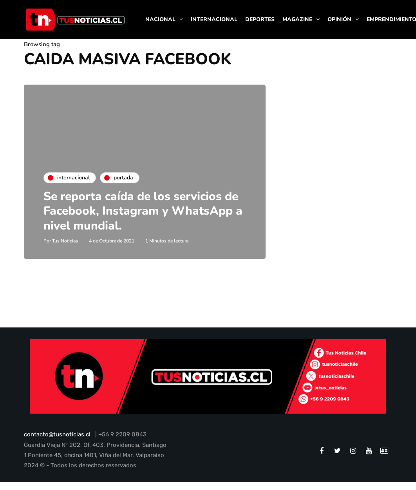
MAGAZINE (297, 19)
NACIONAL (160, 19)
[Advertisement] (340, 134)
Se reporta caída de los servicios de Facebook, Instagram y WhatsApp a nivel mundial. (142, 211)
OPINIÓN (339, 19)
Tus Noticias (65, 241)
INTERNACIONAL (214, 19)
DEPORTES (260, 19)
